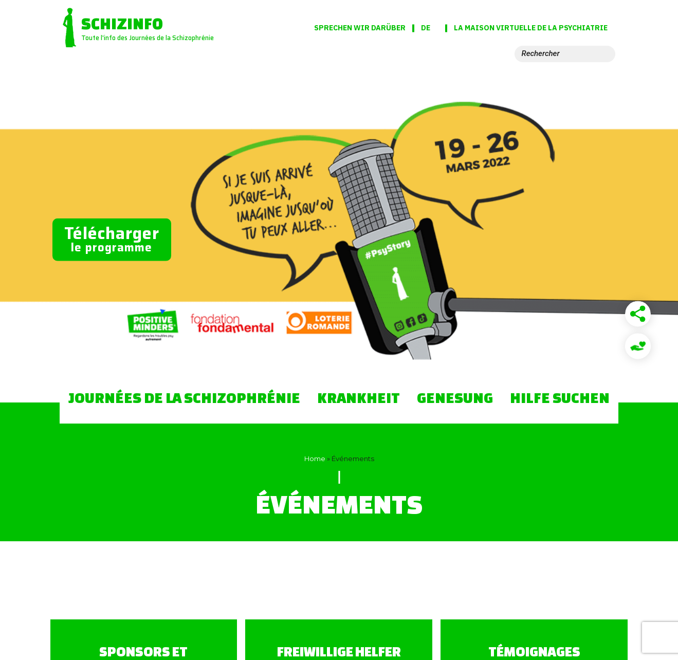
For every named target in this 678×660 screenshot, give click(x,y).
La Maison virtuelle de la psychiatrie (531, 28)
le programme (111, 238)
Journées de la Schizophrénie (184, 397)
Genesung (455, 397)
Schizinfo (122, 23)
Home (314, 458)
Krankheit (358, 397)
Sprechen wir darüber (360, 27)
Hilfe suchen (560, 397)
